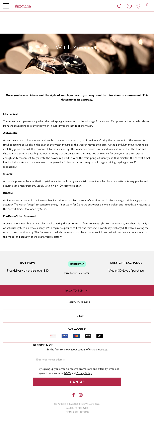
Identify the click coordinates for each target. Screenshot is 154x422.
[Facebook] (73, 394)
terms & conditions (77, 411)
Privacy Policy (84, 373)
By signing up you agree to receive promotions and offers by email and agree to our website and (79, 371)
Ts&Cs (67, 373)
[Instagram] (80, 394)
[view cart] (147, 5)
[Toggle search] (120, 6)
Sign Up (77, 381)
